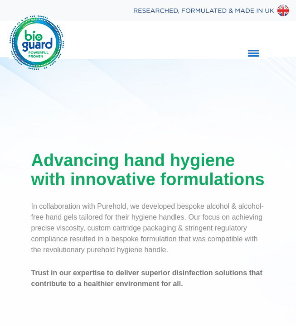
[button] (252, 53)
